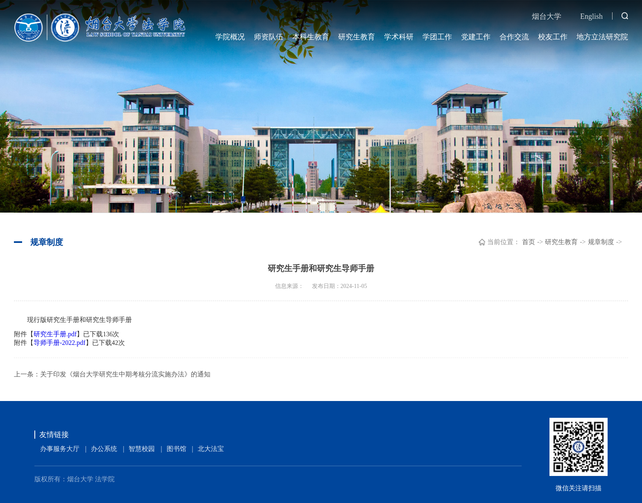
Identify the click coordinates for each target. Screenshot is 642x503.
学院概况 (230, 37)
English (591, 16)
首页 (528, 241)
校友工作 (552, 37)
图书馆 (176, 448)
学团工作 (437, 37)
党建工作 (476, 37)
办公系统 (104, 448)
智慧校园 (142, 448)
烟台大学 (546, 16)
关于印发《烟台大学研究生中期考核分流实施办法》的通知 (125, 374)
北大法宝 (211, 448)
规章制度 (601, 241)
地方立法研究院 (602, 37)
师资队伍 (268, 37)
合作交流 (514, 37)
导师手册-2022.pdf (60, 342)
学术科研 (399, 37)
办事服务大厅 (59, 448)
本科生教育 (310, 37)
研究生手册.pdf (55, 334)
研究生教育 (356, 37)
